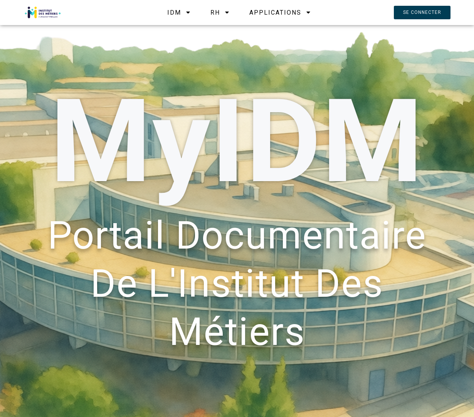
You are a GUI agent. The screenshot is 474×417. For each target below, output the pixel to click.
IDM (179, 12)
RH (220, 12)
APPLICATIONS (280, 12)
